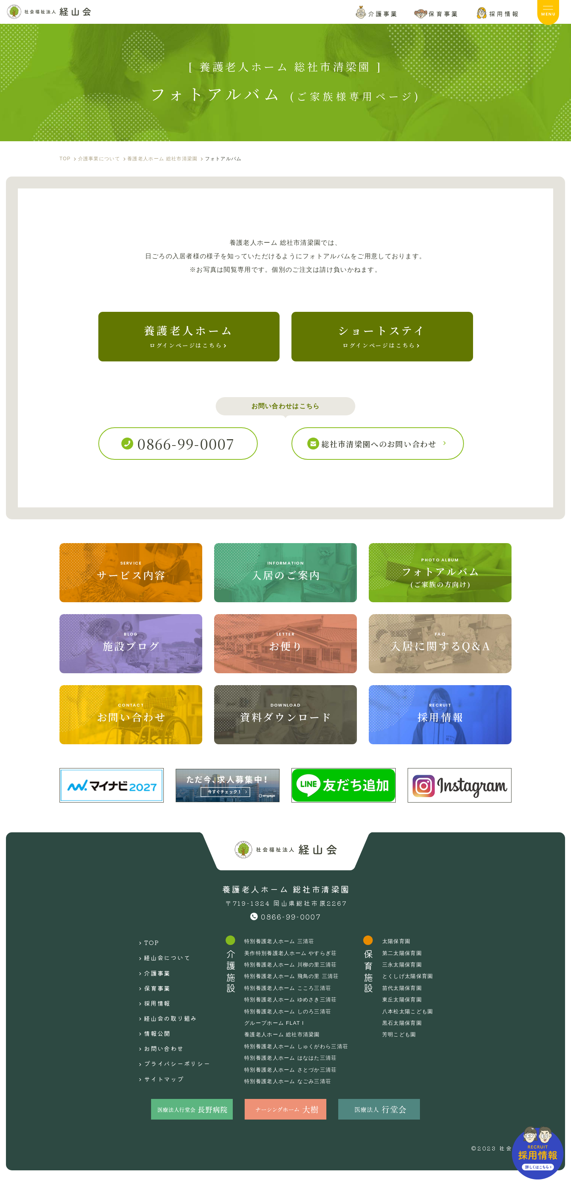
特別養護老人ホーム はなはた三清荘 (293, 1068)
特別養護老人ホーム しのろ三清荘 (290, 1021)
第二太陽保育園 (410, 963)
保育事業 (149, 989)
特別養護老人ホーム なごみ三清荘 (290, 1092)
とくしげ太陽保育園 (416, 986)
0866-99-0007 (291, 927)
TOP (142, 952)
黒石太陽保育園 (410, 1033)
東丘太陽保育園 (410, 1010)
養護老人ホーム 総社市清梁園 (284, 1045)
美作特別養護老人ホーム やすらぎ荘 (293, 963)
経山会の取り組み (164, 1014)
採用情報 (149, 1001)
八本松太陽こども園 (416, 1021)
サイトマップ (157, 1063)
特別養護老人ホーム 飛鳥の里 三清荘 (294, 986)
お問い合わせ (157, 1039)
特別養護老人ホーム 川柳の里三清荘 (293, 975)
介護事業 (149, 976)
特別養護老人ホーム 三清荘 (281, 952)
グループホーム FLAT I (276, 1033)
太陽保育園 (404, 952)
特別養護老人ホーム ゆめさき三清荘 (293, 1010)
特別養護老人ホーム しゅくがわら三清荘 (299, 1057)
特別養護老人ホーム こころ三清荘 (290, 998)
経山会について (160, 964)
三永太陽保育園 (410, 975)
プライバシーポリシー (172, 1051)
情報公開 (149, 1026)
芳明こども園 (407, 1045)
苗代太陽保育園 (410, 998)
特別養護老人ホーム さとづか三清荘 (293, 1080)
